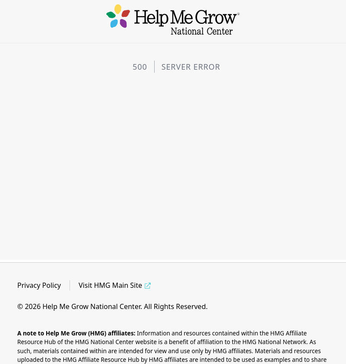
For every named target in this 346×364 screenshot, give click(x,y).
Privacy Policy (39, 285)
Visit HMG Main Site (110, 285)
